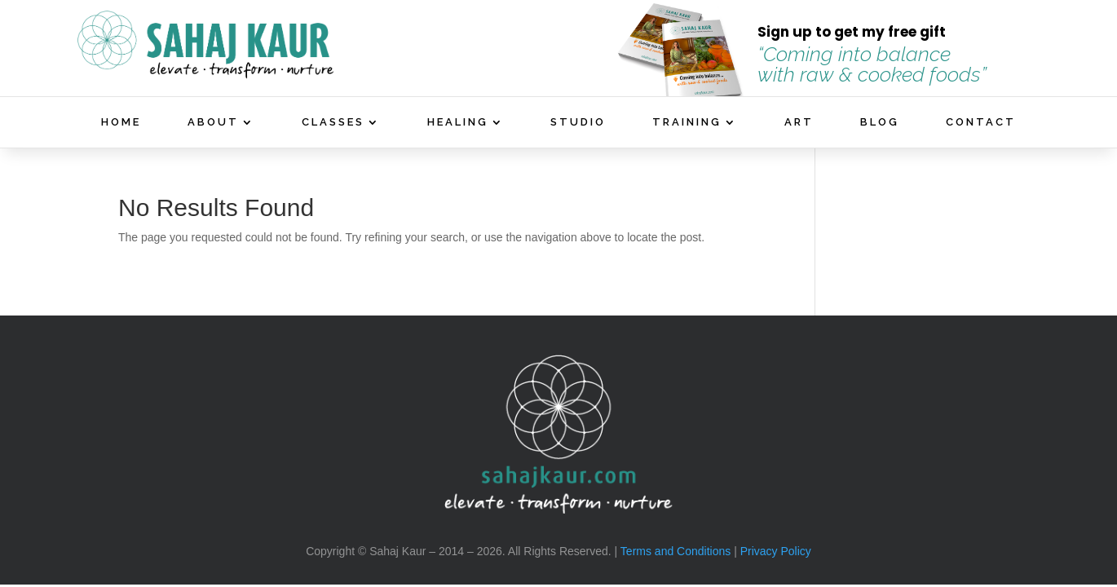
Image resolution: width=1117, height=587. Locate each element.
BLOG (879, 122)
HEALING (457, 122)
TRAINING (687, 122)
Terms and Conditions (675, 551)
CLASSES (333, 122)
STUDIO (578, 122)
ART (799, 122)
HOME (121, 122)
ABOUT (213, 122)
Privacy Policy (775, 551)
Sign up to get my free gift (851, 32)
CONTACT (981, 122)
